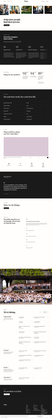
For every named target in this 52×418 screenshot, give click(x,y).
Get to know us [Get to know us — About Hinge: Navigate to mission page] (7, 394)
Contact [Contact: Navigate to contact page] (27, 412)
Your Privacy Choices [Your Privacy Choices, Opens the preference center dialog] (40, 416)
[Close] (51, 416)
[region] (26, 416)
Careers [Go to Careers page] (47, 1)
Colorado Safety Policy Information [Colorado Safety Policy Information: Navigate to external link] (44, 414)
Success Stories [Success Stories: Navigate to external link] (28, 410)
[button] (14, 103)
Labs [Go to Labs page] (11, 1)
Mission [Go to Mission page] (5, 1)
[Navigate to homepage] (5, 405)
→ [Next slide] (47, 157)
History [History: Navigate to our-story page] (27, 411)
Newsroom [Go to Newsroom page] (43, 1)
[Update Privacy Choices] (44, 412)
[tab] (15, 194)
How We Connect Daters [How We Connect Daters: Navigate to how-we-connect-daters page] (36, 410)
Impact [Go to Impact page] (8, 1)
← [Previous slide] (30, 157)
